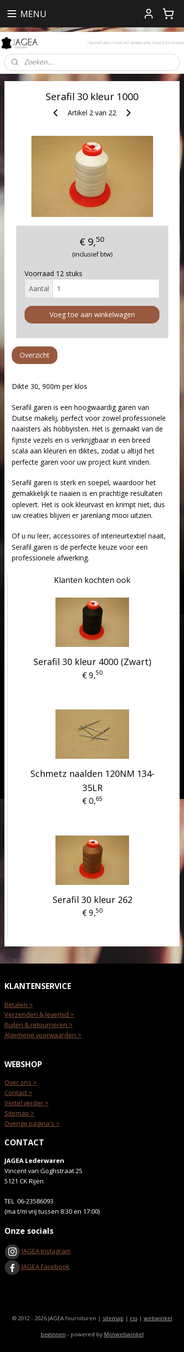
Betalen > (18, 1004)
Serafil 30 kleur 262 (92, 899)
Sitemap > (19, 1113)
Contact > (18, 1092)
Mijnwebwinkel (124, 1334)
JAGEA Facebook (37, 1266)
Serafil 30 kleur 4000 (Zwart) (92, 661)
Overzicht (35, 355)
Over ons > (20, 1082)
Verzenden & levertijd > (39, 1014)
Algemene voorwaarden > (42, 1034)
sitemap (113, 1318)
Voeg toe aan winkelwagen (92, 315)
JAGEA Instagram (45, 1250)
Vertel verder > (26, 1102)
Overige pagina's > (32, 1123)
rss (133, 1318)
